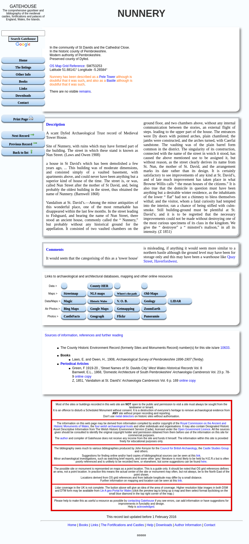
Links (23, 88)
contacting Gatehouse (141, 500)
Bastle (111, 81)
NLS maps (97, 293)
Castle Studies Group (216, 448)
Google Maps (99, 309)
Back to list (23, 151)
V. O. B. (122, 301)
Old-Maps (151, 293)
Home (23, 60)
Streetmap (71, 293)
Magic (68, 301)
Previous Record (23, 143)
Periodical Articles (74, 364)
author (64, 438)
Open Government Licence (194, 429)
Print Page (23, 118)
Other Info (23, 74)
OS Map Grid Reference (67, 66)
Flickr (121, 316)
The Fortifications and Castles (122, 525)
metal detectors (124, 416)
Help (150, 525)
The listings (23, 67)
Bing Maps (71, 309)
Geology (149, 301)
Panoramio (151, 316)
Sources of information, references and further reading (84, 335)
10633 (225, 348)
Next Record (23, 135)
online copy (83, 376)
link (198, 455)
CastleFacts (72, 316)
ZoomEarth (152, 309)
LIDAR (175, 301)
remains (85, 91)
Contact (23, 103)
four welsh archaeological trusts (113, 426)
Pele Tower (107, 77)
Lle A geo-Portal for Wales (116, 490)
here (203, 461)
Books (23, 81)
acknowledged (145, 506)
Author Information (188, 525)
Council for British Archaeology (178, 448)
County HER (99, 286)
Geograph (97, 316)
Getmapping (125, 309)
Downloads (23, 95)
